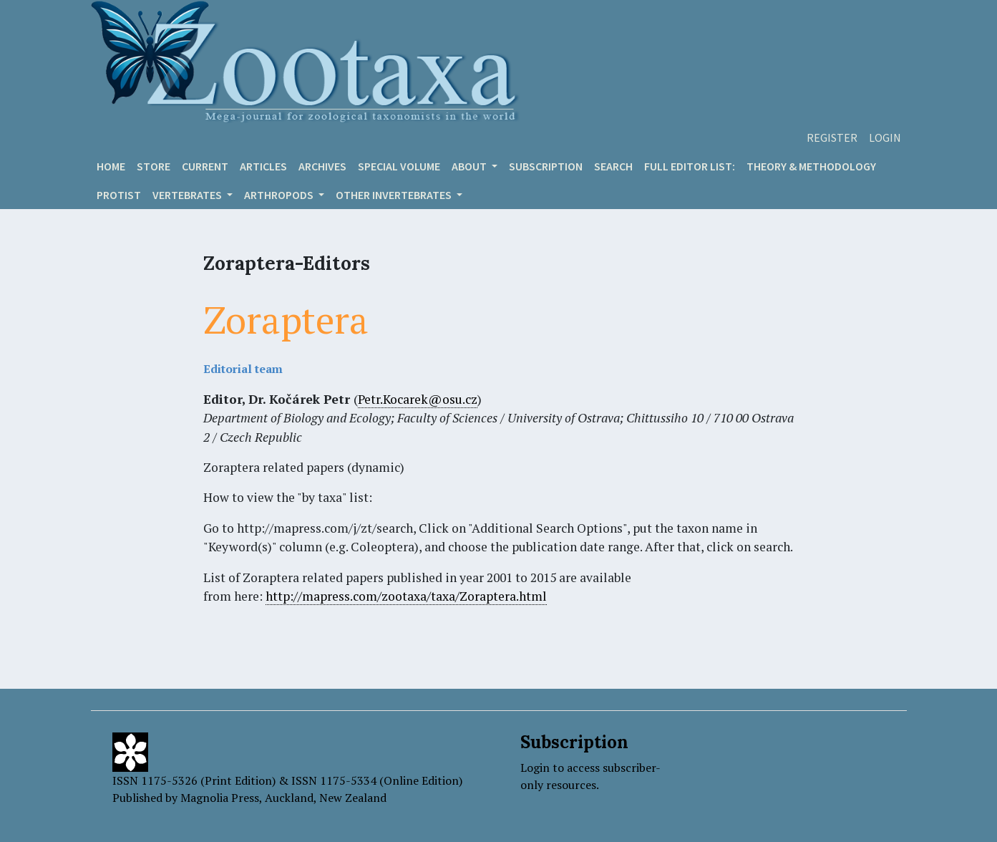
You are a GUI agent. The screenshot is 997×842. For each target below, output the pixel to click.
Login (885, 137)
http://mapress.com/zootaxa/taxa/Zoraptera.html (406, 596)
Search (613, 166)
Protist (119, 195)
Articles (263, 166)
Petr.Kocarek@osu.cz (417, 399)
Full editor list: (689, 166)
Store (153, 166)
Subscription (546, 166)
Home (111, 166)
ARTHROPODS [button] (280, 195)
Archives (322, 166)
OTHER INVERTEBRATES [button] (395, 195)
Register (832, 137)
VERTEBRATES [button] (188, 195)
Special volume (399, 166)
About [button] (470, 166)
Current (205, 166)
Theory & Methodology (811, 166)
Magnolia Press (219, 797)
